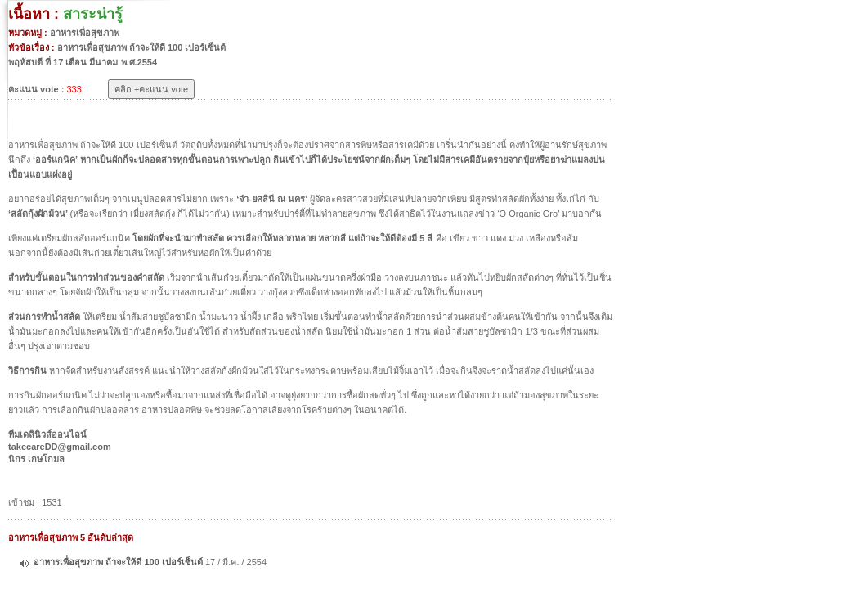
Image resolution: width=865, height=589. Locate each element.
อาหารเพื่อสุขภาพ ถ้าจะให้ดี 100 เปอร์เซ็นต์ (119, 562)
